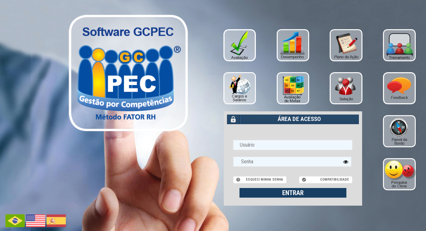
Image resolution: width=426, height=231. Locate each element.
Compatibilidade (334, 179)
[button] (345, 162)
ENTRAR (293, 193)
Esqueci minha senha (264, 179)
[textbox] (292, 162)
